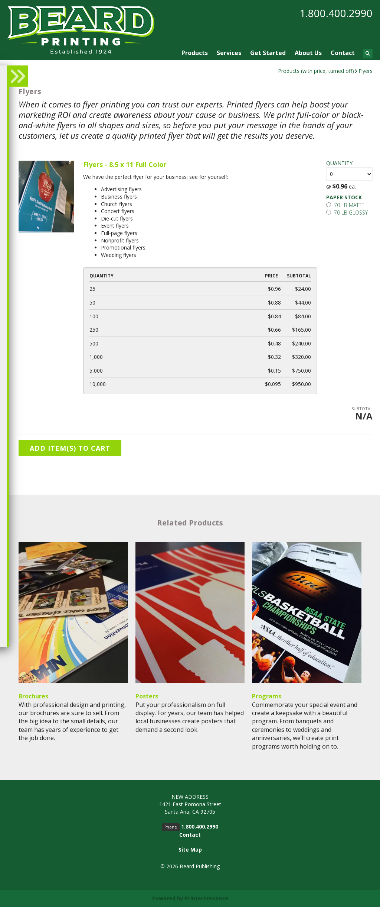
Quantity (339, 163)
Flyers (365, 70)
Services (229, 53)
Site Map (190, 849)
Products (194, 53)
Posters (146, 696)
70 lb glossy (347, 212)
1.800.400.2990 (336, 13)
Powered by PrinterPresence (190, 898)
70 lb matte (345, 205)
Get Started (268, 53)
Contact (343, 53)
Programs (266, 696)
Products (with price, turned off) (316, 70)
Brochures (33, 696)
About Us (308, 53)
